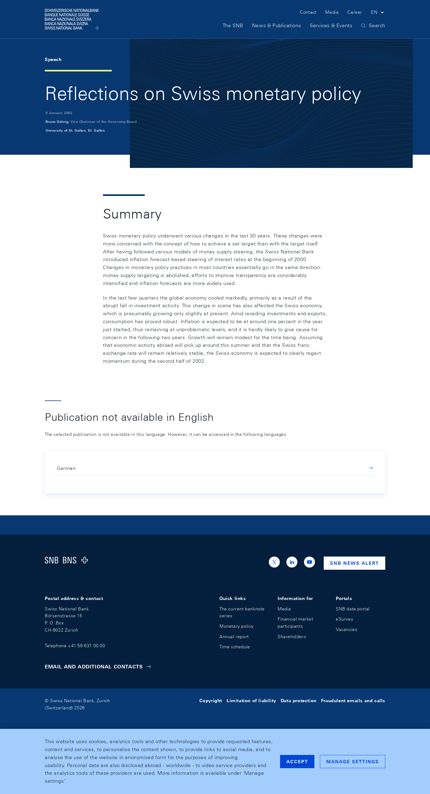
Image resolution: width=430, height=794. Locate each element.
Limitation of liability (251, 700)
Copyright (210, 700)
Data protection (299, 700)
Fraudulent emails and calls (353, 700)
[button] (378, 13)
